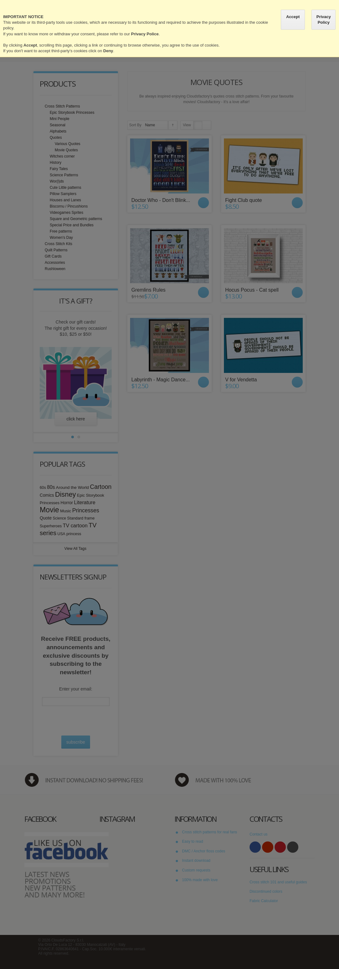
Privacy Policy (323, 19)
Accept (293, 16)
